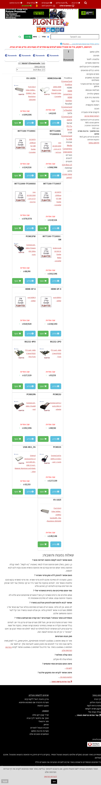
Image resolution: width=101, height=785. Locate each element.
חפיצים (96, 55)
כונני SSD (95, 128)
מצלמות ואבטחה (92, 90)
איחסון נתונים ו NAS (92, 122)
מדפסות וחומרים (92, 62)
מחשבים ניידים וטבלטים (89, 66)
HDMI (69, 87)
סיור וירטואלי (43, 721)
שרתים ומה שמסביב (91, 125)
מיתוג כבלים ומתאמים (90, 70)
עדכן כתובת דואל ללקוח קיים (37, 699)
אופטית (69, 142)
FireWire (68, 78)
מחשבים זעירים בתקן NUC (89, 136)
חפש (28, 37)
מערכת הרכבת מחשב (40, 730)
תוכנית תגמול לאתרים (39, 727)
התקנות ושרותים (93, 139)
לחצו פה (69, 668)
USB (70, 132)
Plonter (79, 43)
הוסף (43, 122)
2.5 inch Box (67, 164)
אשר (54, 781)
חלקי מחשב (94, 51)
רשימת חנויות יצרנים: (91, 116)
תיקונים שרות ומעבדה (90, 112)
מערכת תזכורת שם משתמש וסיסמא (34, 702)
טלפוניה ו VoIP (93, 59)
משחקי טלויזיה (93, 93)
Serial (69, 123)
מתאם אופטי (67, 152)
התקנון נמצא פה (66, 677)
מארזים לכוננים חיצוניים (69, 158)
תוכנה (96, 108)
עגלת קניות (32, 2)
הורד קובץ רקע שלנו (40, 714)
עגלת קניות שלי (94, 711)
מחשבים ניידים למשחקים (90, 119)
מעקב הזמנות (43, 705)
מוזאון (46, 724)
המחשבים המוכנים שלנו (39, 734)
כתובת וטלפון (62, 2)
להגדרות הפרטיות (50, 776)
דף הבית (76, 2)
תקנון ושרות (47, 2)
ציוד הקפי (95, 101)
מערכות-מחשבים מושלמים (92, 79)
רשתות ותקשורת (92, 104)
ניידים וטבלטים (48, 5)
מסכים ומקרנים (93, 74)
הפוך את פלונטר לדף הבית (38, 718)
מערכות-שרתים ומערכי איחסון (89, 85)
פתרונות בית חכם (92, 97)
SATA (69, 113)
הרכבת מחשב (16, 2)
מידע (55, 122)
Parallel (68, 103)
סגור (4, 781)
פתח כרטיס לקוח (94, 705)
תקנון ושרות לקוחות (93, 708)
